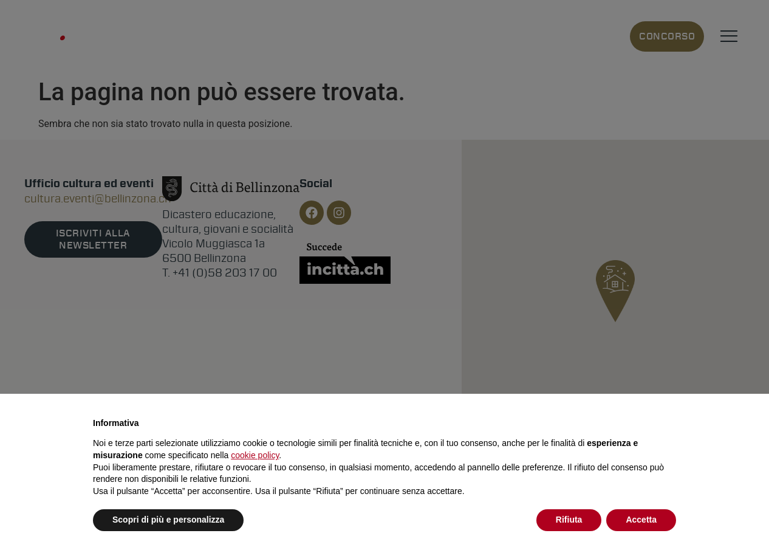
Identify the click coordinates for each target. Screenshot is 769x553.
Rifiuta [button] (569, 519)
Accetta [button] (641, 519)
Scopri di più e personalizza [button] (168, 519)
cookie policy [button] (255, 455)
